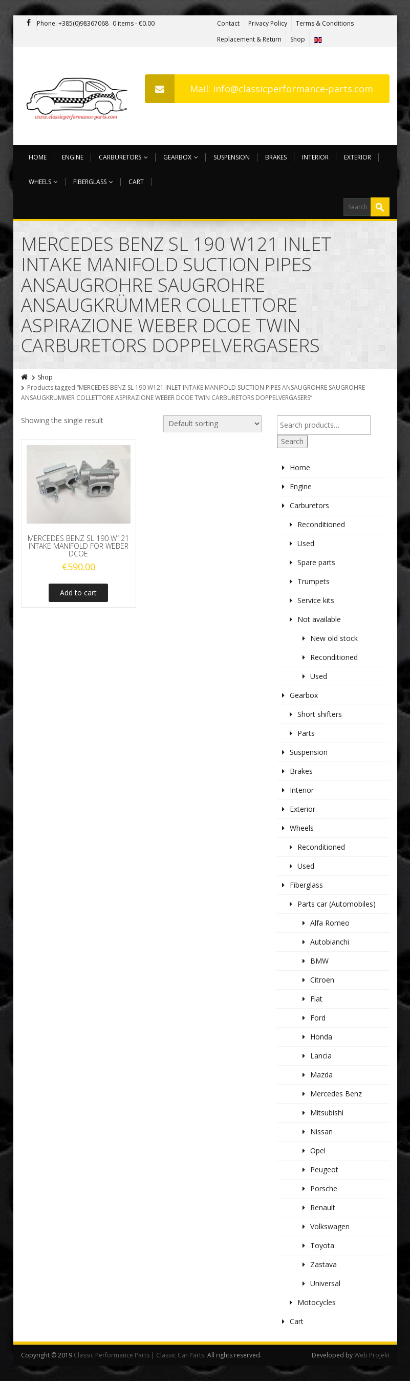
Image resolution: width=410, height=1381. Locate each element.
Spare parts (316, 562)
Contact (228, 23)
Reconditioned (321, 524)
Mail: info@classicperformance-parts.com (259, 88)
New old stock (334, 638)
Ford (318, 1018)
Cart (136, 181)
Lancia (321, 1055)
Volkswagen (330, 1226)
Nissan (321, 1131)
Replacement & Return (249, 39)
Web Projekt (372, 1355)
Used (305, 543)
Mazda (321, 1074)
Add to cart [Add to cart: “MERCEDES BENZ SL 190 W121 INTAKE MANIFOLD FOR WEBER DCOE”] (78, 592)
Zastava (323, 1264)
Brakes (276, 157)
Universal (325, 1283)
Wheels (43, 181)
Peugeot (324, 1169)
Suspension (231, 157)
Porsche (323, 1188)
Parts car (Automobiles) (336, 904)
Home (38, 157)
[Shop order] (212, 423)
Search (292, 441)
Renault (322, 1207)
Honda (321, 1037)
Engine (72, 157)
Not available (319, 619)
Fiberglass (93, 181)
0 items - (134, 23)
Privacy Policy (267, 23)
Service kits (315, 600)
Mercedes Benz (336, 1093)
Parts (306, 733)
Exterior (357, 157)
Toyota (322, 1245)
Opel (318, 1150)
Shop (297, 39)
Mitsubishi (326, 1112)
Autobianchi (329, 942)
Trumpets (313, 581)
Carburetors (123, 157)
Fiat (316, 999)
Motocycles (316, 1302)
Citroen (322, 980)
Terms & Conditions (325, 23)
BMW (319, 961)
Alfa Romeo (330, 923)
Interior (315, 157)
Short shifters (319, 714)
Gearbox (180, 157)
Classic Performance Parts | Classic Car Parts (139, 1355)
